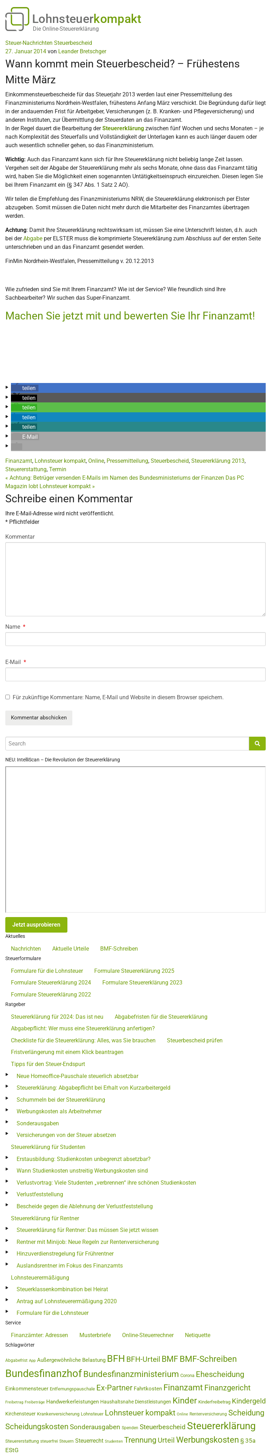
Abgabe (32, 238)
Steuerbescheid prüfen (195, 1040)
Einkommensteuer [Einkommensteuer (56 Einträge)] (26, 1388)
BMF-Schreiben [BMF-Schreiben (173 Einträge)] (208, 1359)
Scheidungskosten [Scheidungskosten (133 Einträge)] (36, 1426)
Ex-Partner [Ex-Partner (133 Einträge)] (114, 1387)
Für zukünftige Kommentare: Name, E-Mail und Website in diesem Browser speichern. (118, 697)
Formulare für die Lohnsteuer (47, 971)
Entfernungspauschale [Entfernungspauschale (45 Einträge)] (72, 1388)
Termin (57, 469)
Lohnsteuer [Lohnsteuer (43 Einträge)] (92, 1414)
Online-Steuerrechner (148, 1335)
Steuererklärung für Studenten (48, 1147)
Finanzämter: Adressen (39, 1335)
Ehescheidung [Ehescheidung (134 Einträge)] (220, 1374)
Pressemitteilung (127, 460)
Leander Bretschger (82, 51)
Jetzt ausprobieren (36, 924)
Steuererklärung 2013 (218, 460)
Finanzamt (18, 460)
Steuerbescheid (73, 43)
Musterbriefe (95, 1335)
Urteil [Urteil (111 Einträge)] (166, 1440)
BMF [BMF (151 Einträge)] (170, 1359)
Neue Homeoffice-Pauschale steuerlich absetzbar (77, 1076)
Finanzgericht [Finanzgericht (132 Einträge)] (227, 1387)
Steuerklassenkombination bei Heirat (62, 1289)
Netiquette (197, 1335)
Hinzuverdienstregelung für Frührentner (65, 1253)
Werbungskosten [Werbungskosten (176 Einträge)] (207, 1440)
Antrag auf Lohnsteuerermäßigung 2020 (67, 1301)
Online (96, 460)
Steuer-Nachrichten (29, 43)
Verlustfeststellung (40, 1194)
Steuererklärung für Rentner (45, 1218)
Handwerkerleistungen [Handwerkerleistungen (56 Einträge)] (72, 1402)
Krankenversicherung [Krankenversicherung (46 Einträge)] (58, 1414)
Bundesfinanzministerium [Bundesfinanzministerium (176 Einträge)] (131, 1374)
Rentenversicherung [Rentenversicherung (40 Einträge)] (208, 1414)
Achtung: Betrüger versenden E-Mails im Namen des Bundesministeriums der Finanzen (114, 477)
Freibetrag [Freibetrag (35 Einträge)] (14, 1402)
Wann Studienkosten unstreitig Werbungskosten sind (82, 1170)
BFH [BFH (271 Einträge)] (116, 1358)
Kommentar (20, 536)
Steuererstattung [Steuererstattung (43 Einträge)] (22, 1441)
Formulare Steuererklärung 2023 (142, 982)
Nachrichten (26, 948)
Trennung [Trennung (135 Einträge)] (140, 1440)
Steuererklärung (123, 128)
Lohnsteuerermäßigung (40, 1277)
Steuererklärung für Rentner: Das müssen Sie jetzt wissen (87, 1230)
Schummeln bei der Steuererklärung (61, 1099)
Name (15, 626)
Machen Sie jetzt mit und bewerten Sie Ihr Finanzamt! (130, 316)
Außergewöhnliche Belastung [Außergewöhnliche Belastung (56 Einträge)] (71, 1360)
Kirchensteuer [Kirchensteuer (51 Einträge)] (20, 1414)
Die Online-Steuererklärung (66, 28)
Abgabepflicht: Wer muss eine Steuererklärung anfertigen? (83, 1028)
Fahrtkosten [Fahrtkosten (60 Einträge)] (148, 1388)
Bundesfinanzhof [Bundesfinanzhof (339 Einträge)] (43, 1373)
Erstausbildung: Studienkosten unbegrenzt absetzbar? (84, 1159)
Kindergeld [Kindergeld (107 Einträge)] (249, 1401)
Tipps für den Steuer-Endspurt (48, 1064)
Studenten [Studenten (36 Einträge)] (114, 1441)
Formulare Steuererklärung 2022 (51, 994)
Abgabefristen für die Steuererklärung (161, 1016)
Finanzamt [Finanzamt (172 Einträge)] (183, 1388)
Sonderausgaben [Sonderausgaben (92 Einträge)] (95, 1427)
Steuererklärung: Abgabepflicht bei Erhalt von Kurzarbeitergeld (93, 1087)
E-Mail (15, 662)
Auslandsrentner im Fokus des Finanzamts (70, 1265)
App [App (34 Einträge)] (32, 1360)
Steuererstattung (26, 469)
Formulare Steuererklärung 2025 (134, 971)
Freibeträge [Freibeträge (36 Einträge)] (35, 1402)
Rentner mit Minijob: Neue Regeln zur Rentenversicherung (88, 1242)
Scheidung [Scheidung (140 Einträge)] (246, 1412)
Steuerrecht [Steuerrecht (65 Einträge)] (89, 1440)
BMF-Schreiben (119, 948)
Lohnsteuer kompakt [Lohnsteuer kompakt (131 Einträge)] (140, 1412)
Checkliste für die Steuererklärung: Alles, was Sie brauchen (83, 1040)
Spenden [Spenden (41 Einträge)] (130, 1427)
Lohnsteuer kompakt (60, 460)
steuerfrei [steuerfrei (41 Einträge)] (49, 1441)
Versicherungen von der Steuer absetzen (66, 1135)
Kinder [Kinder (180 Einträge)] (185, 1401)
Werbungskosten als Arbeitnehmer (59, 1111)
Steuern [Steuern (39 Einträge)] (66, 1441)
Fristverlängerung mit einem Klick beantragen (67, 1052)
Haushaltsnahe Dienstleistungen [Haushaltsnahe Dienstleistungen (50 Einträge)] (135, 1402)
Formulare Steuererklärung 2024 (51, 982)
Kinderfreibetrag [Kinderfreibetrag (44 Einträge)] (214, 1402)
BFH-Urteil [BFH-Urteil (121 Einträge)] (143, 1359)
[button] (24, 388)
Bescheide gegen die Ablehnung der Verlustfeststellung (85, 1206)
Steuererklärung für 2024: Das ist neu (57, 1016)
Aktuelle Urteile (70, 948)
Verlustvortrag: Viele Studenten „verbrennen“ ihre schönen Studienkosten (106, 1182)
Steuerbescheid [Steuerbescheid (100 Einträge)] (163, 1427)
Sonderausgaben (38, 1123)
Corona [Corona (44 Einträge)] (187, 1375)
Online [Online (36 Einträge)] (182, 1414)
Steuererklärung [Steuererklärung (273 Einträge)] (221, 1426)
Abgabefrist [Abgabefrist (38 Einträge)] (16, 1360)
